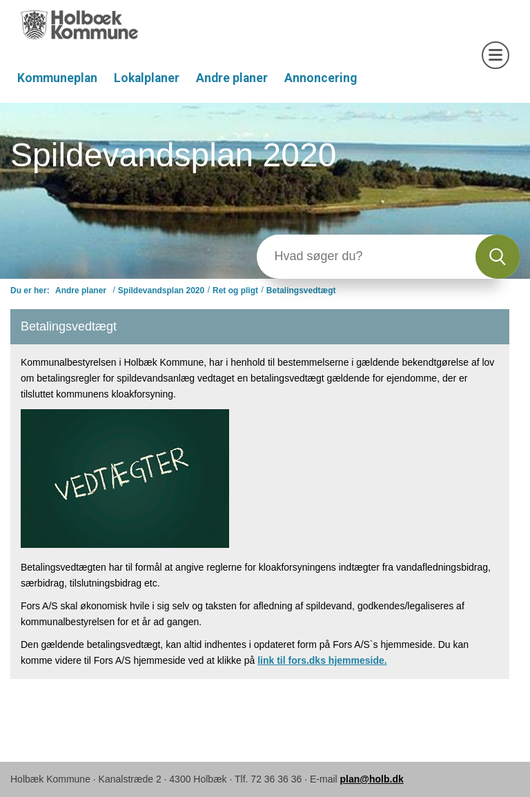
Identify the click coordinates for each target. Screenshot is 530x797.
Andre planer (232, 78)
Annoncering (320, 78)
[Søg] (366, 257)
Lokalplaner (146, 78)
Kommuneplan (57, 78)
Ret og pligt (235, 290)
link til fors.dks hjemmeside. (322, 660)
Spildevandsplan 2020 (161, 290)
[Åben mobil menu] (495, 55)
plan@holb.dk (372, 779)
